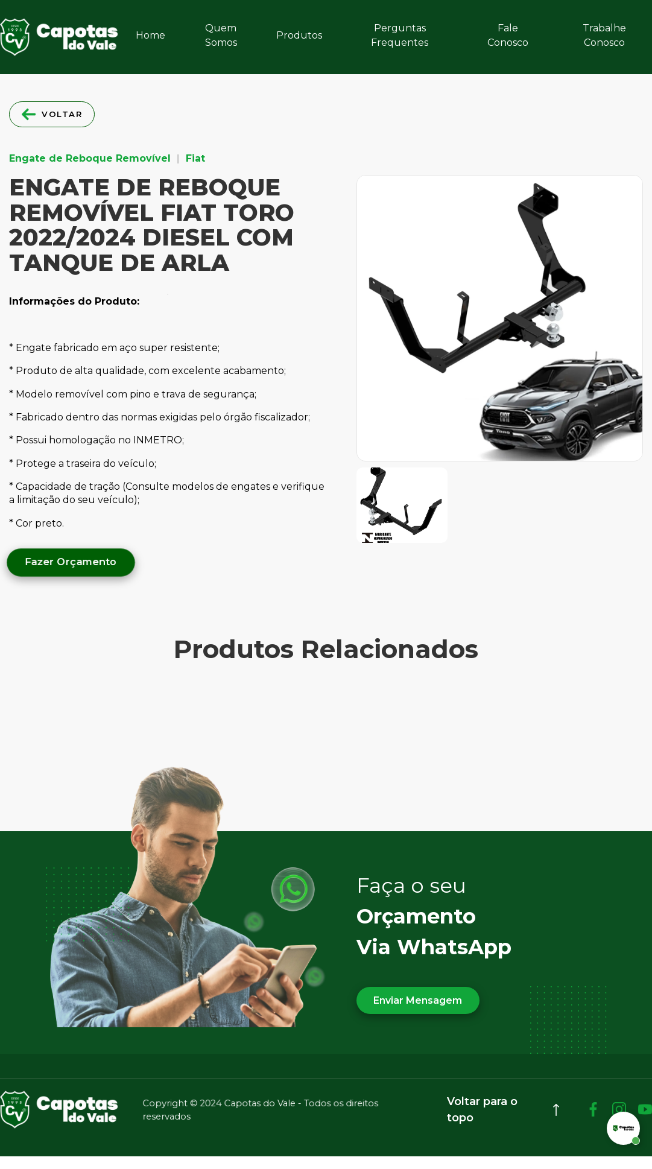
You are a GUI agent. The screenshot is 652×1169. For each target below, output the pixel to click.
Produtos (299, 35)
